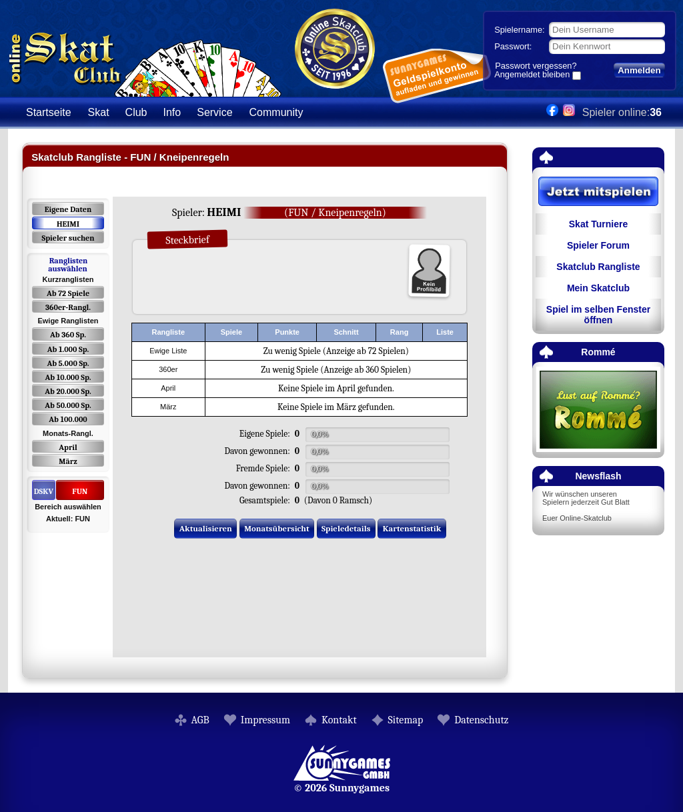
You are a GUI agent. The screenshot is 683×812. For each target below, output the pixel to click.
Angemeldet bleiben (532, 75)
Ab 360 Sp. (68, 334)
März (68, 461)
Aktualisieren (205, 528)
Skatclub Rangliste (598, 266)
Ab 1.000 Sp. (68, 349)
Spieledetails (345, 528)
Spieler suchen (67, 238)
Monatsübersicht (276, 528)
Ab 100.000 (68, 419)
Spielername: (519, 30)
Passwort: (513, 46)
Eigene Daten (68, 209)
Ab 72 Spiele (68, 293)
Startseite (48, 112)
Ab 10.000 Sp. (68, 377)
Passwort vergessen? (535, 66)
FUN (79, 491)
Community (276, 112)
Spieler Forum (598, 245)
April (68, 447)
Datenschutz (481, 720)
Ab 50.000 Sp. (68, 405)
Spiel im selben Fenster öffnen (598, 314)
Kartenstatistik (412, 528)
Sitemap (406, 720)
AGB (200, 720)
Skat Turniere (598, 224)
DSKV (43, 491)
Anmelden (639, 70)
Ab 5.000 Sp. (68, 363)
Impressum (265, 720)
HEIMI (68, 224)
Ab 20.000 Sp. (68, 391)
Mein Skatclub (598, 288)
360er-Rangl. (68, 307)
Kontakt (339, 720)
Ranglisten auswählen (67, 264)
